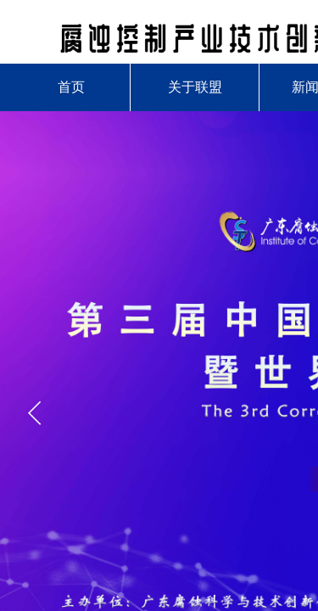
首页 (71, 87)
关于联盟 (195, 87)
